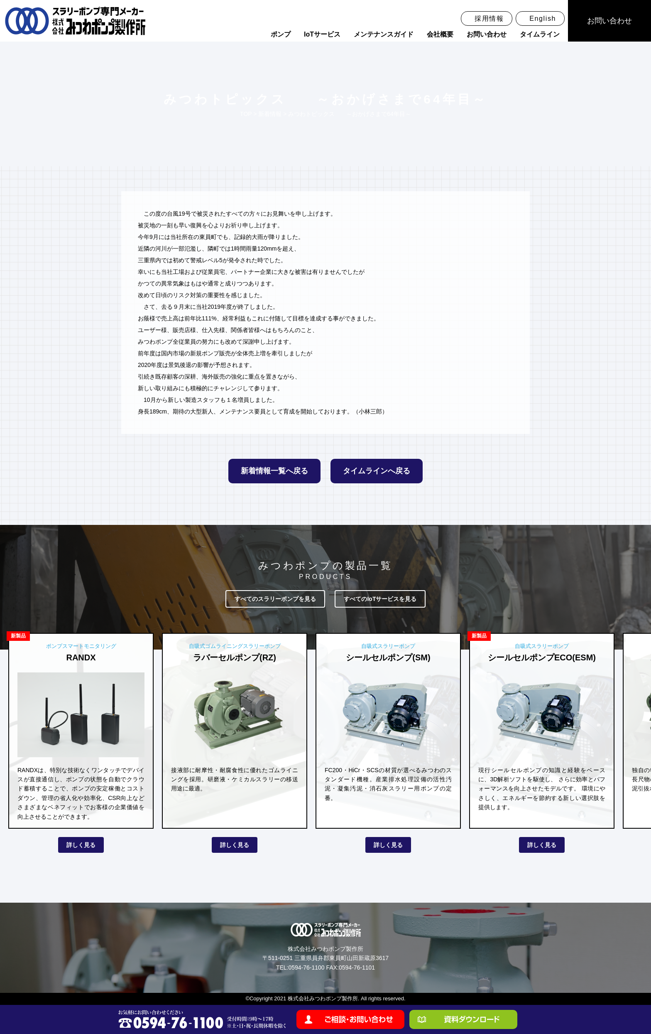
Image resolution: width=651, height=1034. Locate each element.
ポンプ (281, 34)
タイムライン (540, 34)
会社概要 (440, 34)
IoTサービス (322, 34)
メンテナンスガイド (384, 34)
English (542, 18)
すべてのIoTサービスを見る (380, 599)
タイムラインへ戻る (376, 471)
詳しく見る (80, 845)
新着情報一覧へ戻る (274, 471)
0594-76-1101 (357, 967)
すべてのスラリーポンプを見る (275, 599)
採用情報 (489, 18)
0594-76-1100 (306, 967)
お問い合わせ (487, 34)
